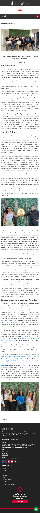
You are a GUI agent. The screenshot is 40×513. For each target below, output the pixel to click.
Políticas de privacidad (9, 484)
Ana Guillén (28, 363)
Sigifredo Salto (17, 363)
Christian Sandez (34, 361)
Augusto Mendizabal (20, 356)
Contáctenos (6, 482)
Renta (4, 473)
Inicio (2, 21)
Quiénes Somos (7, 479)
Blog (4, 477)
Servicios (5, 475)
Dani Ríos (14, 361)
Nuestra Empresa (8, 21)
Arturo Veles (5, 363)
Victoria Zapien (5, 361)
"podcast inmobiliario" (14, 322)
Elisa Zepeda (10, 359)
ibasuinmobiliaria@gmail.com (21, 2)
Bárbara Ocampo (23, 361)
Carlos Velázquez (20, 359)
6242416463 (16, 4)
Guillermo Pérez (31, 356)
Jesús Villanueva (6, 338)
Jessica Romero (9, 356)
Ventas (4, 470)
